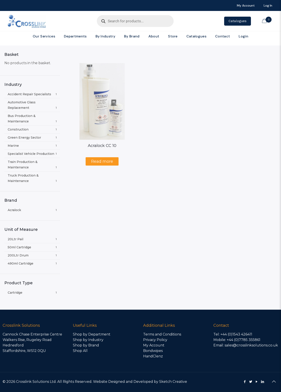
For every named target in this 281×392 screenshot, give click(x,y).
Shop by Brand (86, 345)
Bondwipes (153, 351)
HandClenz (153, 356)
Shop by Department (91, 334)
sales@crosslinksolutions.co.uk (251, 345)
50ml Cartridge (19, 247)
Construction (18, 129)
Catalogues (238, 21)
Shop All (80, 351)
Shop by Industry (88, 340)
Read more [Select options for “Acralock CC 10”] (102, 161)
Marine (13, 146)
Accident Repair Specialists (29, 94)
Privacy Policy (155, 340)
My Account (153, 345)
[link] (75, 43)
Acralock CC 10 (102, 145)
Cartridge (15, 293)
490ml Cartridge (20, 263)
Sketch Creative (173, 382)
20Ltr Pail (15, 239)
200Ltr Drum (18, 255)
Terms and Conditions (162, 334)
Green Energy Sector (24, 137)
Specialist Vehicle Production (31, 154)
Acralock (14, 210)
